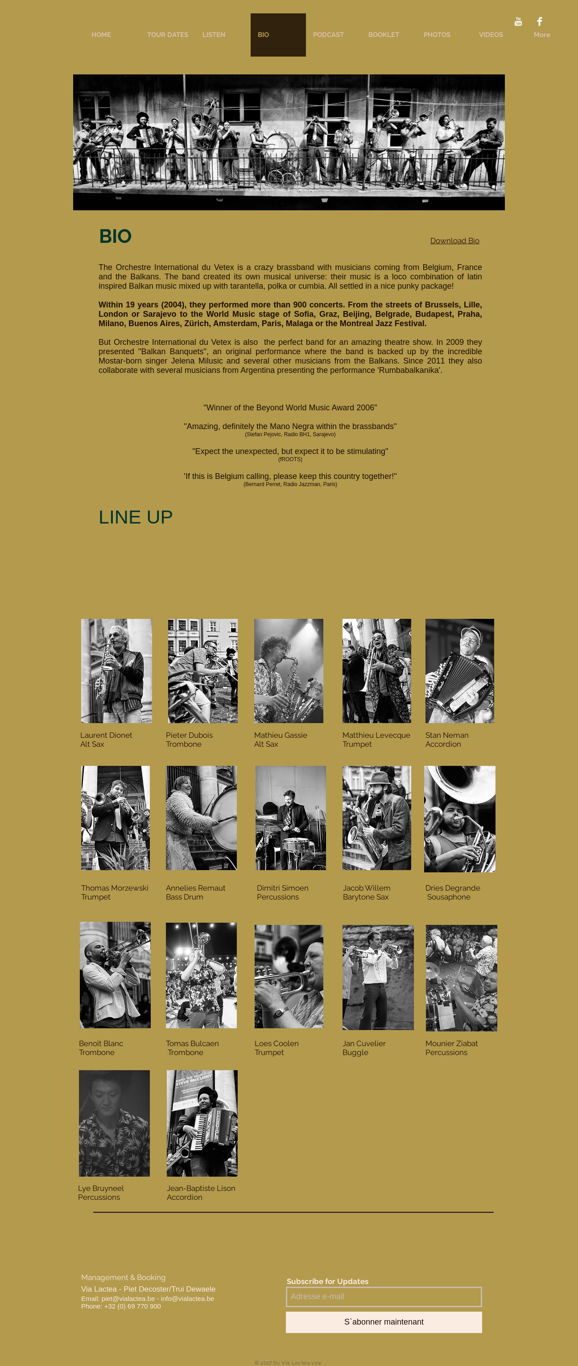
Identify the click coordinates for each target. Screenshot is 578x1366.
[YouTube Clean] (518, 21)
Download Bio (454, 240)
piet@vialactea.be (128, 1298)
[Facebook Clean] (539, 21)
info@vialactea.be (187, 1298)
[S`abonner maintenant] (384, 1322)
